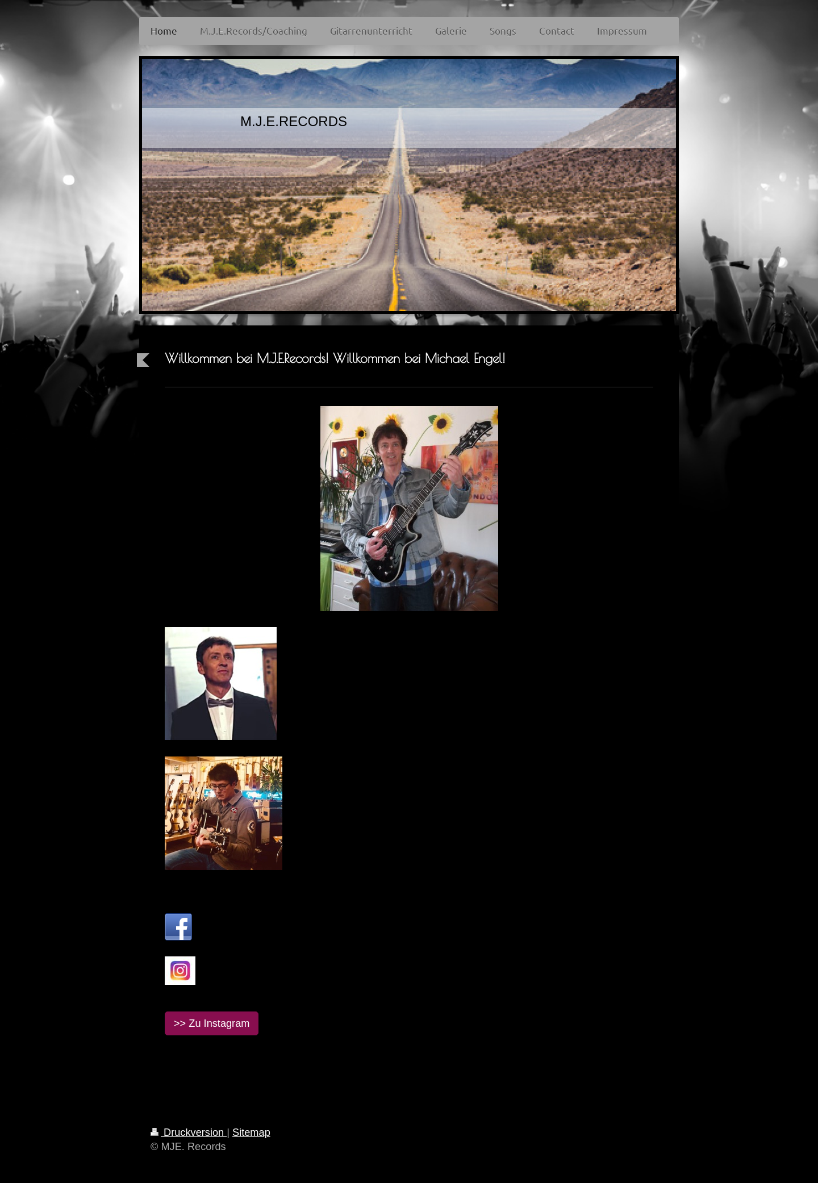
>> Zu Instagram (211, 1023)
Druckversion (189, 1132)
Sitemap (251, 1132)
